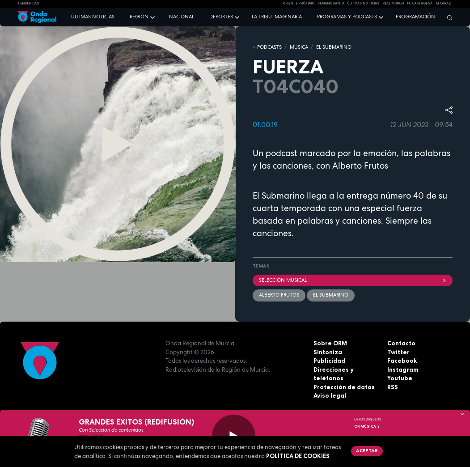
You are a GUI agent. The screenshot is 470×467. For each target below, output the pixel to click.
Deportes (221, 16)
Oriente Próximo (298, 3)
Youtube (399, 378)
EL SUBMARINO (333, 47)
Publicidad (329, 360)
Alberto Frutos (279, 295)
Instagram (403, 369)
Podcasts (269, 47)
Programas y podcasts (347, 16)
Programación (415, 16)
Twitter (398, 352)
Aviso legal (329, 395)
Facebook (402, 360)
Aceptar (367, 450)
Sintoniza (327, 352)
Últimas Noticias (363, 3)
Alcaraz (443, 3)
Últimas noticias (92, 16)
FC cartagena (419, 3)
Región (139, 16)
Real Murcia (393, 3)
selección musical (353, 280)
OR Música (367, 426)
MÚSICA (299, 47)
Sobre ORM (330, 343)
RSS (392, 387)
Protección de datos (344, 387)
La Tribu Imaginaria (277, 16)
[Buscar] (448, 17)
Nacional (181, 16)
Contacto (401, 343)
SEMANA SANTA (331, 3)
